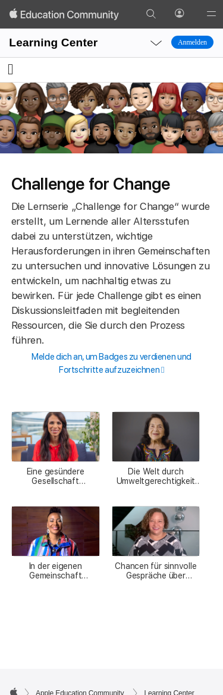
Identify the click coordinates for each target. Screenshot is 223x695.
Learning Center (53, 42)
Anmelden (192, 42)
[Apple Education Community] (64, 14)
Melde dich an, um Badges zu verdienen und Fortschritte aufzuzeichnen (111, 363)
